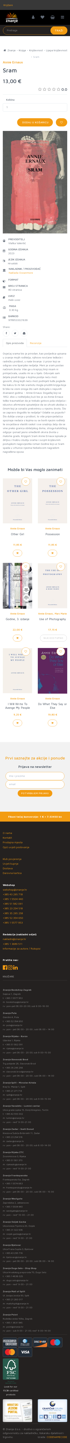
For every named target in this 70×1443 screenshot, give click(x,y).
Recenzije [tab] (36, 343)
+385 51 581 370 (14, 1160)
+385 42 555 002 (14, 1113)
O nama (7, 832)
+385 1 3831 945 (14, 1322)
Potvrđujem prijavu (35, 793)
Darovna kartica (12, 873)
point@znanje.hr (14, 1326)
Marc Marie (61, 613)
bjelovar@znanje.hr (16, 1257)
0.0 (52, 89)
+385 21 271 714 (13, 1090)
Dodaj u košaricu (35, 122)
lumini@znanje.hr (15, 1118)
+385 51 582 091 (13, 903)
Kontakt (7, 837)
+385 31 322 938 (14, 1229)
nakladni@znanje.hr (14, 939)
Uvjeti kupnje (10, 863)
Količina (10, 99)
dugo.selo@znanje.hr (17, 1280)
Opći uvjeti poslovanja (16, 847)
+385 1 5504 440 (13, 899)
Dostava (8, 868)
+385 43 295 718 (13, 894)
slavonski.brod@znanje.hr (20, 1071)
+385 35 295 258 (13, 913)
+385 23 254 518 (13, 908)
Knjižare (8, 5)
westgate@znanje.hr (17, 1210)
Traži (59, 30)
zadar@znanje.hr (15, 1141)
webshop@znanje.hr (15, 889)
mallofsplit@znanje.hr (17, 1303)
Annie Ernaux (17, 528)
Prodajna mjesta (13, 842)
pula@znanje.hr (14, 1025)
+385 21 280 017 (14, 1299)
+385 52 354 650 (13, 917)
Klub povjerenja (12, 858)
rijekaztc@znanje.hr (16, 1164)
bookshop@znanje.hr (17, 1002)
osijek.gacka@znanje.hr (18, 1234)
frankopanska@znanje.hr (19, 1187)
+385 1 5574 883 (14, 1183)
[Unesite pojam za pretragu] (35, 30)
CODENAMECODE (57, 1437)
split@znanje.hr (14, 1094)
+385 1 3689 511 (12, 943)
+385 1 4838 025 (14, 1276)
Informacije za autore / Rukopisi (21, 948)
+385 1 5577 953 (13, 922)
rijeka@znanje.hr (15, 1048)
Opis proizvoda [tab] (15, 343)
